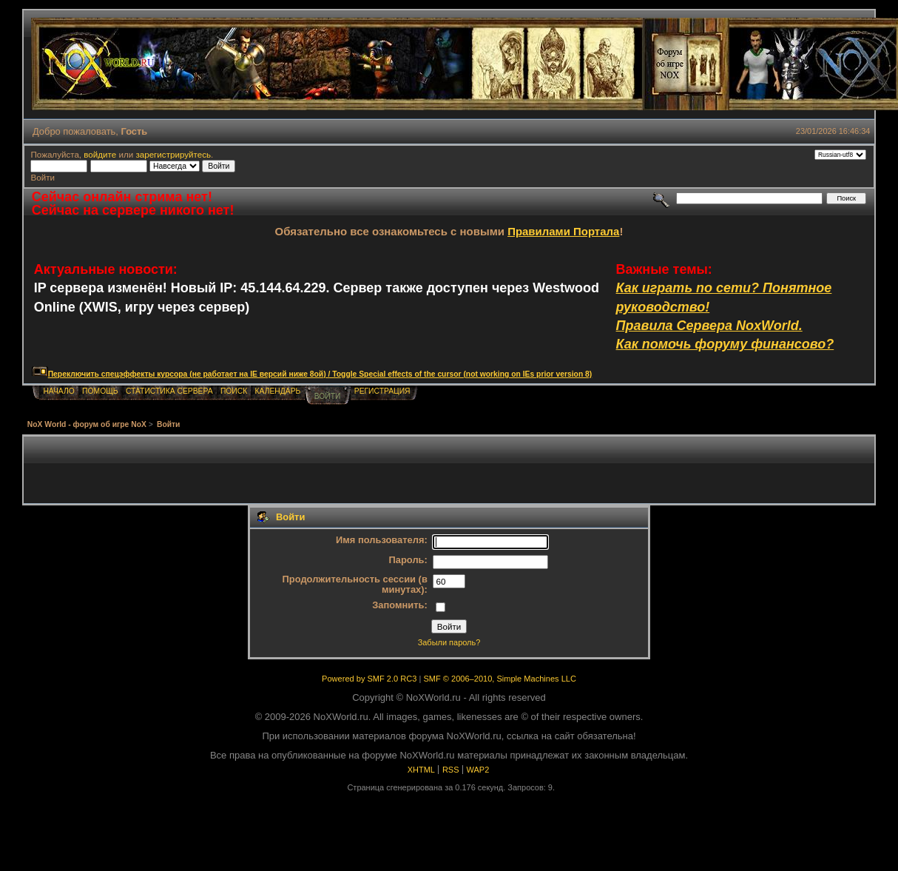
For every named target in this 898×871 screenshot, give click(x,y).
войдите (100, 154)
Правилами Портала (563, 231)
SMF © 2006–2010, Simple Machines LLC (499, 678)
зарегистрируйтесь (173, 154)
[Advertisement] (449, 470)
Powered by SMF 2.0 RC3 (369, 678)
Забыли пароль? (449, 642)
